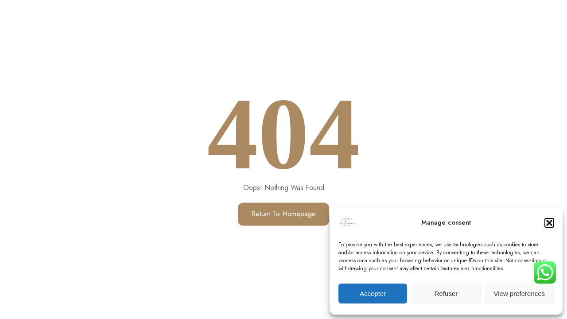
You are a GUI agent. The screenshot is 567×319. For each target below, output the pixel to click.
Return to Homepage (283, 214)
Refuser (446, 293)
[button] (549, 222)
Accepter (373, 293)
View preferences (519, 293)
